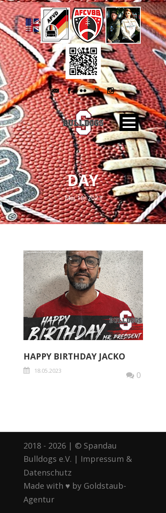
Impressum (102, 458)
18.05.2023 (48, 370)
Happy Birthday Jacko (74, 356)
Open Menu (129, 122)
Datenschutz (47, 472)
